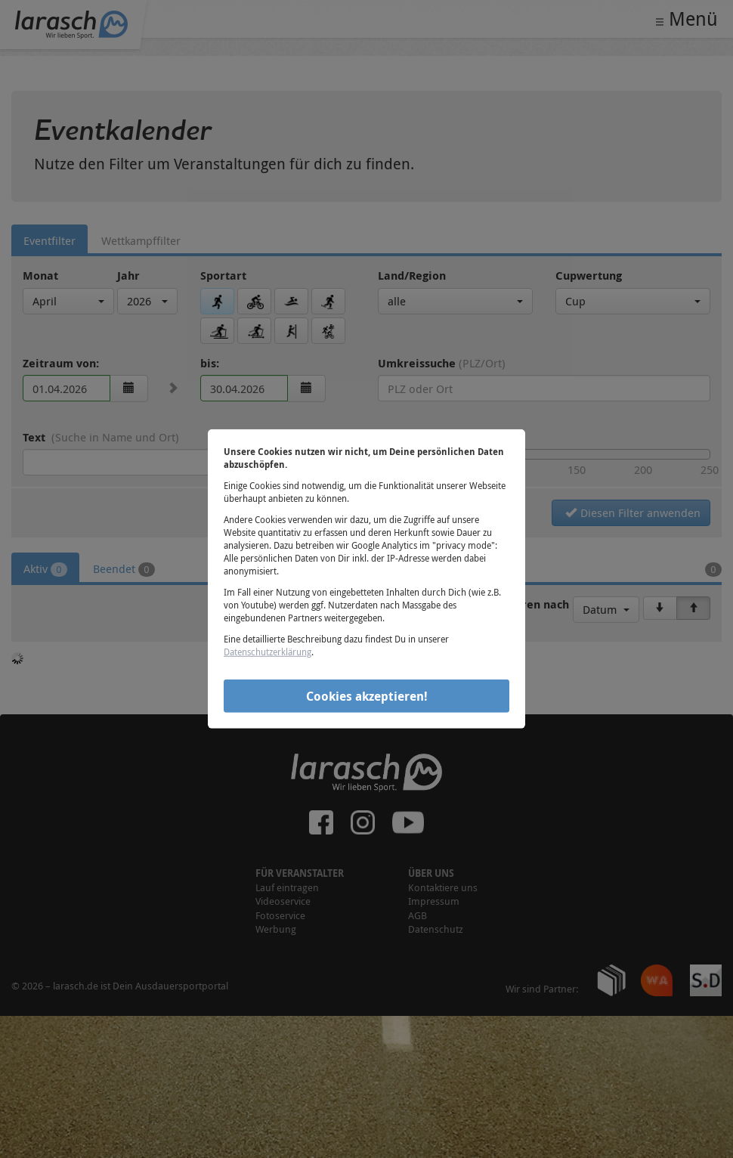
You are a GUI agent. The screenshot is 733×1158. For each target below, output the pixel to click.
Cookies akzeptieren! (367, 695)
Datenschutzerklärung (267, 652)
